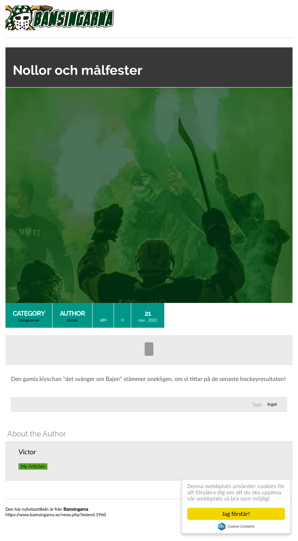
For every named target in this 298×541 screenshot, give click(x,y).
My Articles (33, 466)
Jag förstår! (236, 514)
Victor (72, 320)
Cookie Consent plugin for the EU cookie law (236, 526)
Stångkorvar (28, 320)
